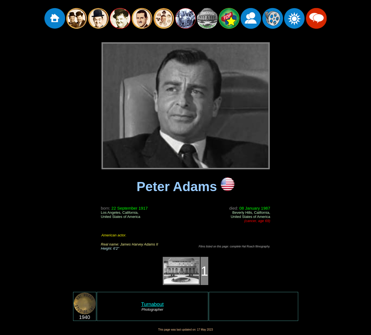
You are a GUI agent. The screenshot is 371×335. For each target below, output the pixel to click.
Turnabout (152, 304)
